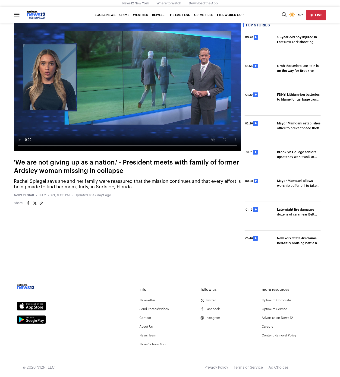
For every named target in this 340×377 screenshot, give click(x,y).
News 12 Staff (24, 195)
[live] (316, 15)
